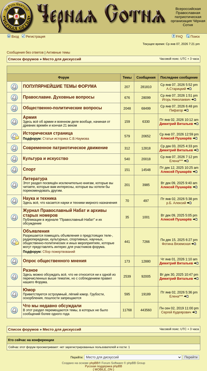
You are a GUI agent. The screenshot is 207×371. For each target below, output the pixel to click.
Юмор (29, 290)
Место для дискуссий (62, 59)
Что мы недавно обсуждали (52, 305)
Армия (30, 117)
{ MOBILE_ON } (103, 369)
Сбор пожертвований (59, 252)
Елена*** (176, 161)
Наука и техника (39, 198)
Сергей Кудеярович (176, 312)
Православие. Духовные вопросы (58, 97)
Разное (30, 270)
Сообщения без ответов (25, 52)
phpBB (94, 363)
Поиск (193, 36)
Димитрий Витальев (176, 124)
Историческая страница (48, 133)
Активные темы (58, 52)
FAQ (177, 36)
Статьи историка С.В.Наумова (66, 139)
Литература (35, 178)
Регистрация (33, 36)
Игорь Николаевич (176, 100)
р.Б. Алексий (176, 203)
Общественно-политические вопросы (62, 108)
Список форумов (23, 59)
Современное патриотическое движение (65, 147)
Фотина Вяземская (176, 244)
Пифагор (176, 110)
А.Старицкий (176, 89)
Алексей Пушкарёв (176, 138)
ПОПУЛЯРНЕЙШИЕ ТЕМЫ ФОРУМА (60, 86)
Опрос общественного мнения (55, 260)
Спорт (29, 169)
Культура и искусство (45, 158)
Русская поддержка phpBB (103, 366)
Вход (13, 36)
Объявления (36, 231)
